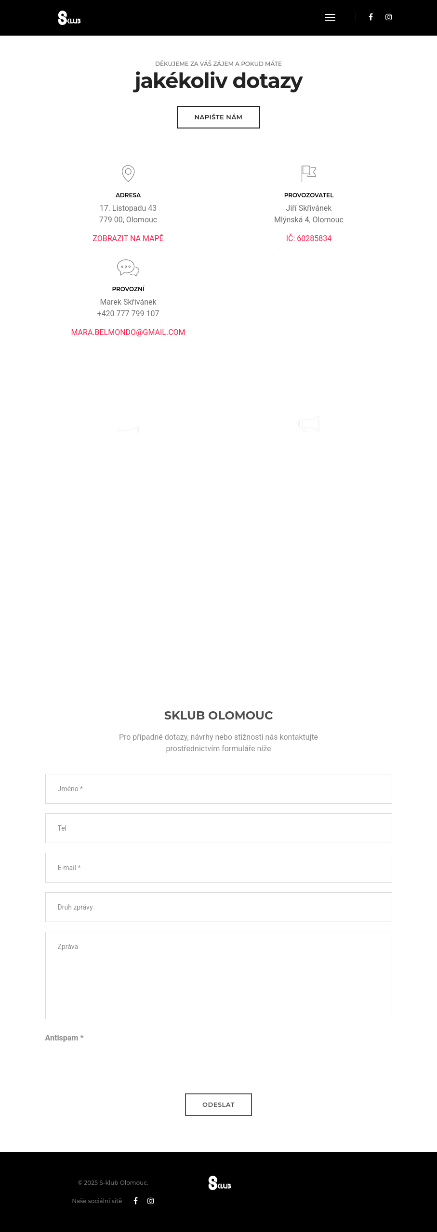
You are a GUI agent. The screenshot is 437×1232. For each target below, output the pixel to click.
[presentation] (118, 1065)
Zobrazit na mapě (128, 238)
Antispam (64, 1037)
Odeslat (218, 1104)
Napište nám (218, 117)
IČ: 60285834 (309, 238)
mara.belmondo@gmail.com (128, 332)
